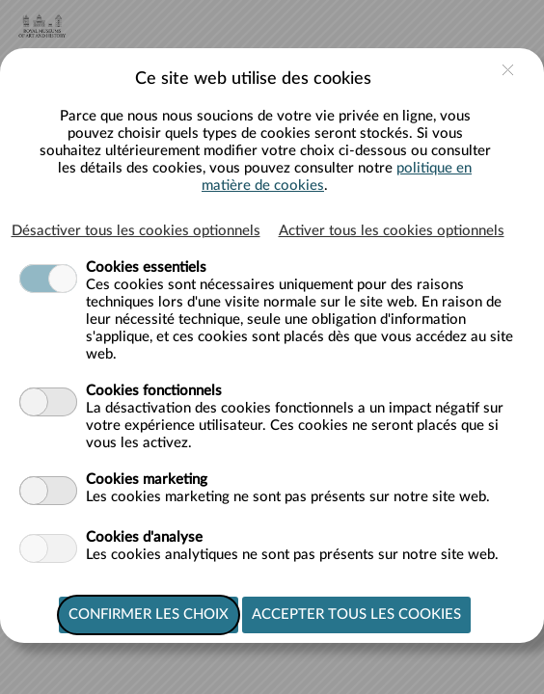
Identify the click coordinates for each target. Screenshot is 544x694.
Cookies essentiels (146, 267)
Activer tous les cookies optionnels (391, 231)
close (508, 70)
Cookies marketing (146, 479)
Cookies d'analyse (144, 537)
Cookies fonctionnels (154, 391)
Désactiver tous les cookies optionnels (136, 231)
